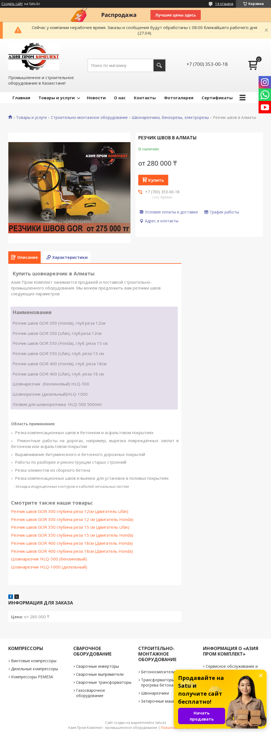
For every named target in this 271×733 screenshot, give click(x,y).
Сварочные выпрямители (100, 674)
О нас (120, 97)
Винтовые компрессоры (33, 660)
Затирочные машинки (161, 701)
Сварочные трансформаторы (103, 682)
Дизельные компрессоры (34, 668)
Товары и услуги (56, 97)
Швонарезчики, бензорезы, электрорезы (170, 117)
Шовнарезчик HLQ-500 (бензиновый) (49, 559)
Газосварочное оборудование (90, 693)
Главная (21, 97)
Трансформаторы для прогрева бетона (161, 682)
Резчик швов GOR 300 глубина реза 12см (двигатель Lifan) (69, 511)
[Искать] (159, 65)
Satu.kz (160, 722)
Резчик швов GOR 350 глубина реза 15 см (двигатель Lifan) (70, 527)
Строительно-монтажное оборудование (89, 117)
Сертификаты (217, 97)
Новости (96, 97)
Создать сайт (12, 4)
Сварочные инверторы (97, 666)
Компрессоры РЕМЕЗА (32, 676)
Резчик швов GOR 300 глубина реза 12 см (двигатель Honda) (72, 519)
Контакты (145, 97)
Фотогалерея (178, 97)
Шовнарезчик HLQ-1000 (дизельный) (49, 567)
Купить (156, 180)
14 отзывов (224, 3)
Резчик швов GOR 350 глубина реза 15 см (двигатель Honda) (72, 535)
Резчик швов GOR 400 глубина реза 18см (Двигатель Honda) (72, 543)
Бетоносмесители (158, 671)
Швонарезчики (155, 693)
